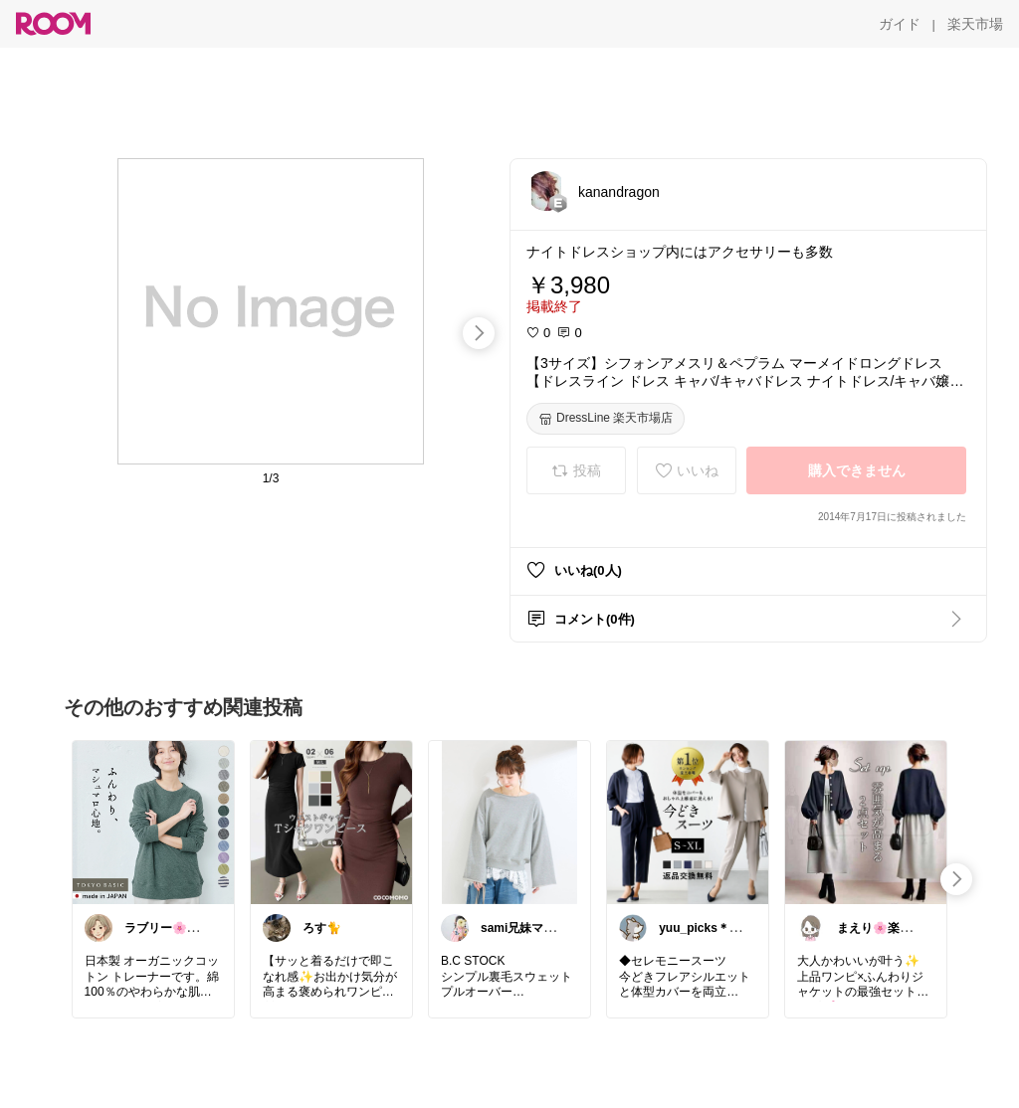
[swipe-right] (479, 333)
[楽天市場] (975, 24)
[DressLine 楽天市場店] (605, 419)
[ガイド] (899, 24)
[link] (153, 821)
